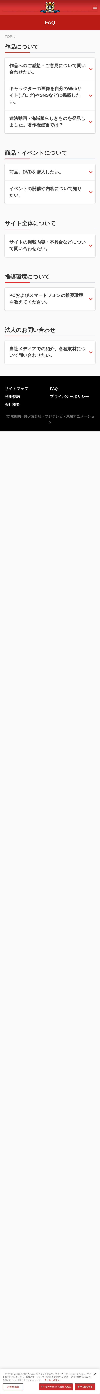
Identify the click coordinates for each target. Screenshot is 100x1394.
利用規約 (12, 1121)
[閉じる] (94, 1374)
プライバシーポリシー (69, 1121)
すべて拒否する (85, 1387)
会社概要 (12, 1129)
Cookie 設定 (13, 1387)
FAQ (54, 1113)
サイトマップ (16, 1113)
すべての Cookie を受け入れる (56, 1387)
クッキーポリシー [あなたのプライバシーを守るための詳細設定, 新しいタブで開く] (52, 1380)
